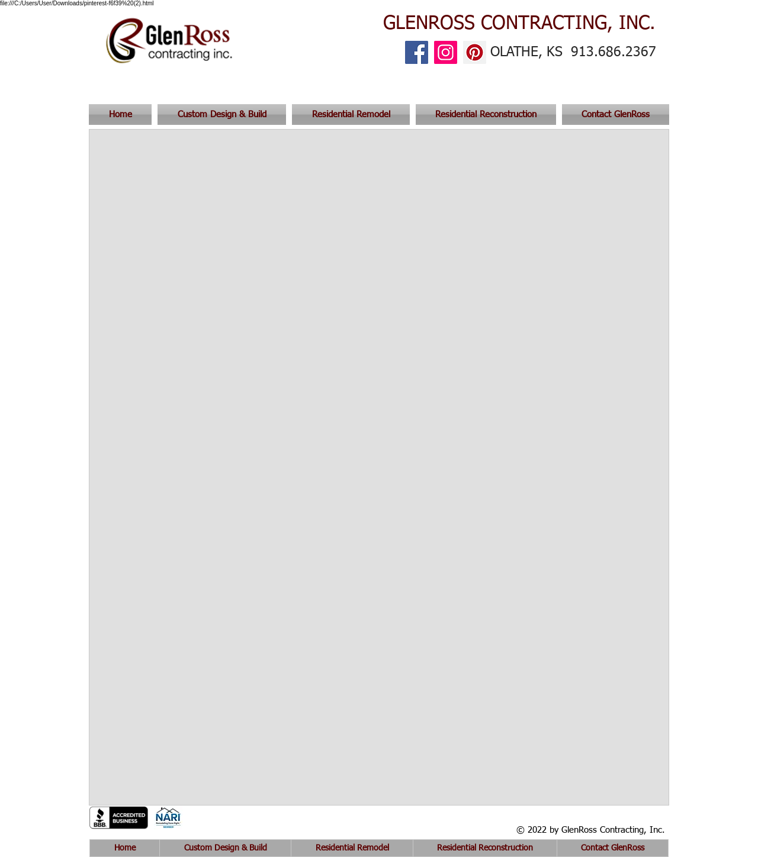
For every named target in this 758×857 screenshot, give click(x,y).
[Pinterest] (474, 52)
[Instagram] (445, 52)
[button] (614, 114)
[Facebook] (416, 52)
